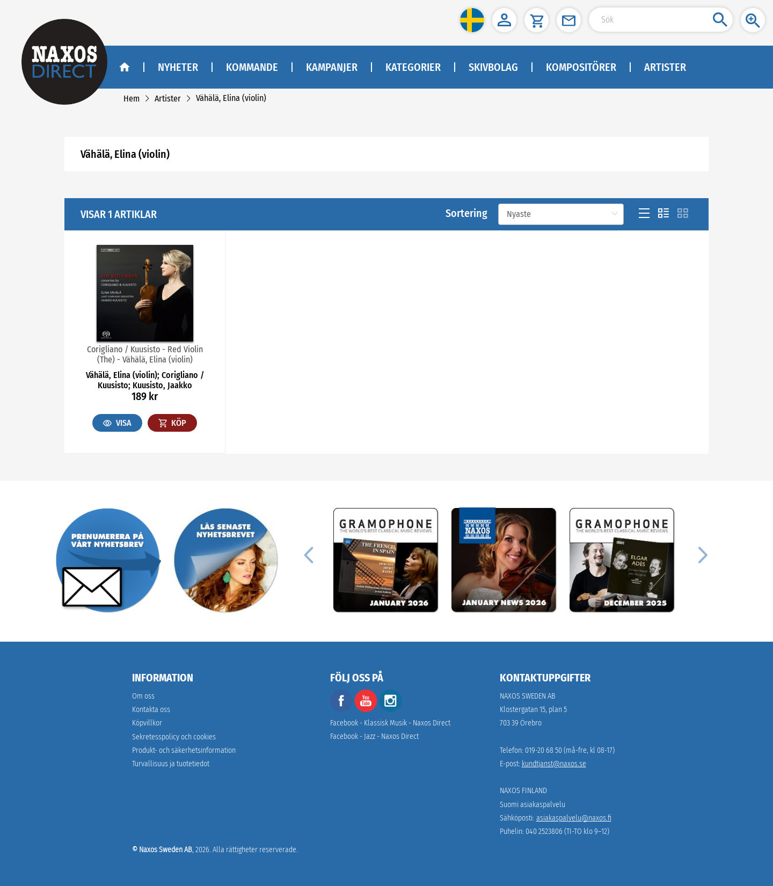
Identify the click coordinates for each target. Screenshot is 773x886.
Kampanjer (332, 67)
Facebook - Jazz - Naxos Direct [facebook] (374, 736)
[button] (472, 20)
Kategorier (413, 67)
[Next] (701, 554)
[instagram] (390, 709)
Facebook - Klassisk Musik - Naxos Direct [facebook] (390, 723)
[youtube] (366, 709)
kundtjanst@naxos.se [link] (554, 763)
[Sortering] (561, 214)
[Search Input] (661, 20)
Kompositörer (581, 67)
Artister (665, 67)
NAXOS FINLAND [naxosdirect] (523, 790)
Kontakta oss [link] (151, 709)
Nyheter (178, 67)
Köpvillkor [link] (147, 723)
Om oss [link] (143, 696)
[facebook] (341, 709)
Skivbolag (493, 67)
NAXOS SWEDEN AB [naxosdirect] (528, 696)
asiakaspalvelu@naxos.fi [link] (573, 818)
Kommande (252, 67)
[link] (131, 98)
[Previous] (308, 554)
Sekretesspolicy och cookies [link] (174, 737)
